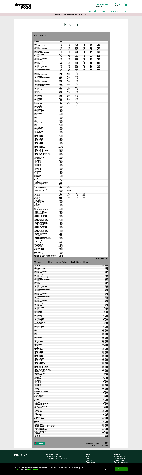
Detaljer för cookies (121, 462)
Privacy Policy (119, 460)
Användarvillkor (119, 456)
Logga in (99, 6)
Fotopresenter (115, 11)
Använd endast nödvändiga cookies (101, 469)
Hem (89, 11)
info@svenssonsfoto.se (59, 458)
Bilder (96, 11)
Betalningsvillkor (120, 458)
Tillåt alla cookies (121, 469)
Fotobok (103, 11)
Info (126, 11)
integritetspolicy (33, 470)
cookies (17, 470)
